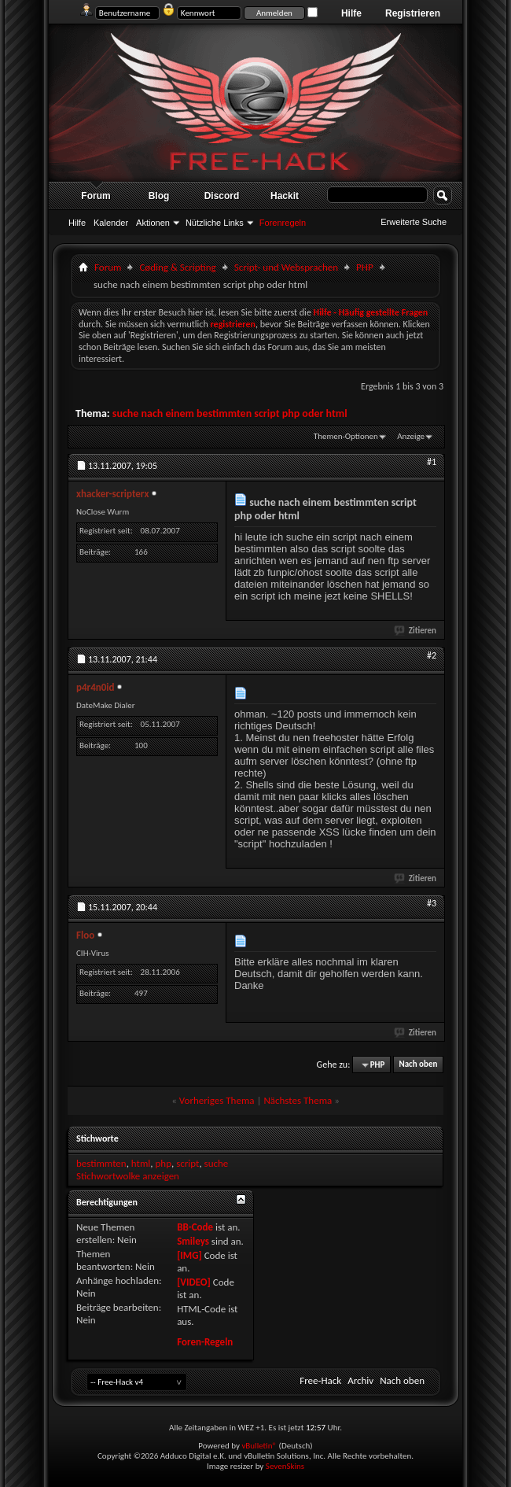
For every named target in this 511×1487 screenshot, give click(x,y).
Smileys (193, 1241)
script (187, 1163)
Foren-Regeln (205, 1342)
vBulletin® (259, 1446)
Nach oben (418, 1065)
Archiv (360, 1380)
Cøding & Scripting (177, 267)
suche (216, 1163)
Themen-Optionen (346, 436)
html (140, 1163)
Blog (159, 195)
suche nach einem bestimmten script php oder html (229, 413)
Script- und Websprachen (286, 267)
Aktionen (153, 222)
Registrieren (412, 13)
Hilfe (351, 13)
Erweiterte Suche (413, 222)
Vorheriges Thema (217, 1100)
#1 (431, 461)
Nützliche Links (215, 222)
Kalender (111, 222)
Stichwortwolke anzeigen (127, 1176)
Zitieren (415, 630)
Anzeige (411, 436)
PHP (364, 267)
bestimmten (101, 1163)
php (163, 1163)
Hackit (284, 195)
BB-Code (195, 1227)
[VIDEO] (194, 1282)
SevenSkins (285, 1466)
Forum (95, 195)
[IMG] (189, 1255)
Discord (222, 195)
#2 (431, 655)
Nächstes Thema (297, 1100)
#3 (431, 903)
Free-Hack (320, 1380)
